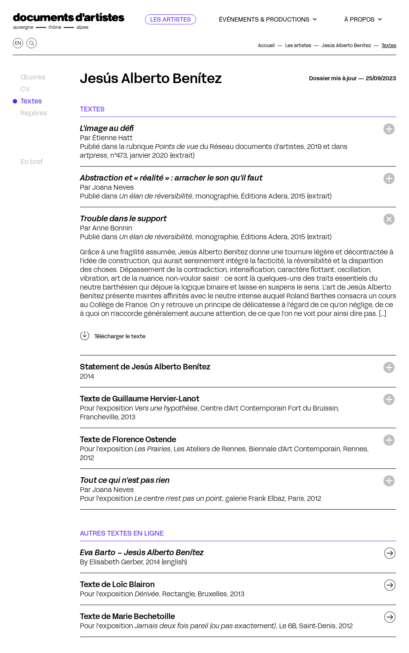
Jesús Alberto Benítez (151, 78)
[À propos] (363, 19)
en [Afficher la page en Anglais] (18, 43)
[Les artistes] (170, 19)
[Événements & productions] (268, 19)
